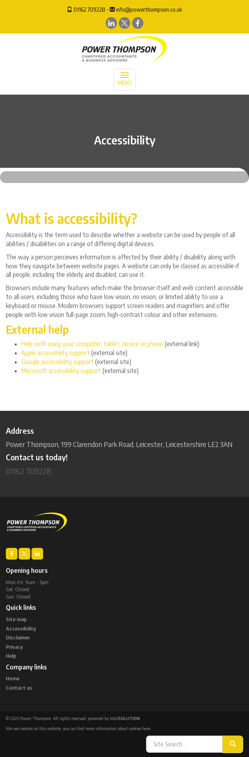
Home (12, 678)
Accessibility (21, 628)
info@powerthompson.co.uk (149, 9)
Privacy (14, 647)
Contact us (19, 688)
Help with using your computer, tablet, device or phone (92, 344)
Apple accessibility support (55, 353)
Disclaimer (18, 637)
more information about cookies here (117, 728)
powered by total (114, 718)
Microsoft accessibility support (61, 371)
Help (11, 656)
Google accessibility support (57, 362)
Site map (16, 619)
